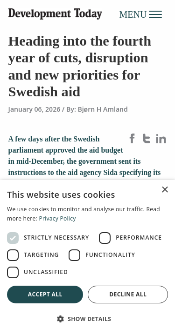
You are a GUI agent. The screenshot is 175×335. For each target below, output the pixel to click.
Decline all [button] (128, 294)
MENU (140, 14)
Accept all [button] (45, 294)
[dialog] (87, 257)
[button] (87, 318)
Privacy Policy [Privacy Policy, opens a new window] (57, 218)
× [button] (164, 190)
